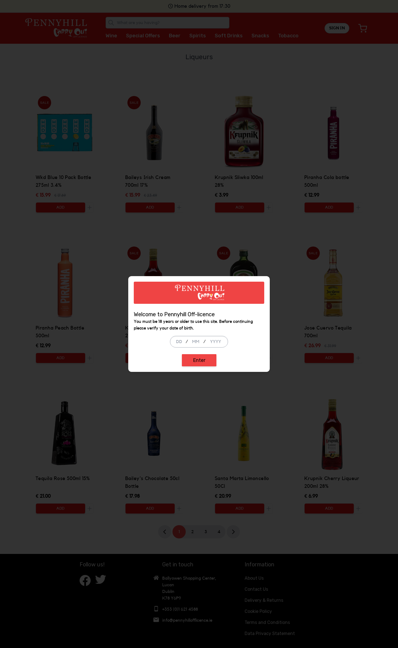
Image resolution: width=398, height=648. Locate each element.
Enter (199, 360)
